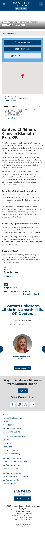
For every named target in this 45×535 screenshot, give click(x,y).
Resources (7, 447)
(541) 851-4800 (22, 42)
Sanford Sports (9, 483)
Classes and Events (11, 432)
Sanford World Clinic (12, 480)
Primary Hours (10, 106)
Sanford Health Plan (12, 458)
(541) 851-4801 (22, 49)
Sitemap (22, 508)
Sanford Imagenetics (12, 465)
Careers (6, 421)
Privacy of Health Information (23, 510)
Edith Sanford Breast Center (15, 477)
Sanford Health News (12, 428)
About (5, 414)
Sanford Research (11, 469)
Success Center (23, 526)
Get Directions (11, 100)
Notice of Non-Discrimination (22, 516)
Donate (6, 440)
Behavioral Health (12, 291)
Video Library (8, 425)
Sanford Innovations (12, 473)
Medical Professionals (12, 418)
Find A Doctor (21, 368)
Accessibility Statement (23, 517)
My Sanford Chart (18, 239)
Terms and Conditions (23, 514)
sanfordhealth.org (22, 519)
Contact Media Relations (14, 436)
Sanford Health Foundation (15, 462)
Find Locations (10, 33)
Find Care (21, 9)
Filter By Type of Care (22, 320)
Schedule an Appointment (23, 56)
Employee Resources (22, 524)
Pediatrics (8, 276)
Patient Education (11, 450)
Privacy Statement (22, 512)
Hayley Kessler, (22, 356)
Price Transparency (11, 454)
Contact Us (21, 499)
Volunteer (7, 443)
